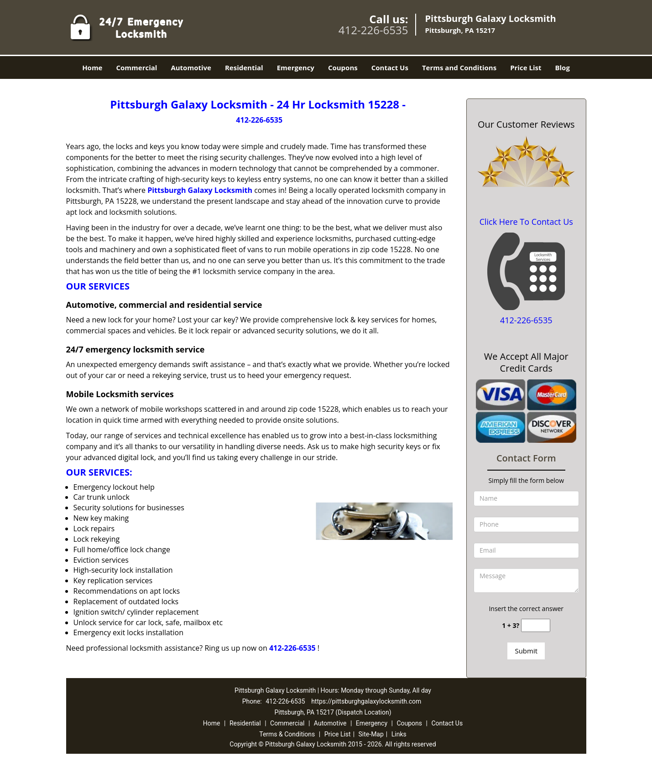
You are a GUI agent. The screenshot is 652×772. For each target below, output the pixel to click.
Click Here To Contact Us (526, 221)
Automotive (191, 67)
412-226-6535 (373, 29)
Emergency (295, 67)
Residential (244, 67)
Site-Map (371, 734)
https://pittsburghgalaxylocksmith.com (366, 701)
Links (399, 734)
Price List (525, 67)
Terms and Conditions (459, 67)
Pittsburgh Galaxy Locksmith (199, 190)
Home (92, 67)
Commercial (136, 67)
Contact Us (389, 67)
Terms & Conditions (287, 734)
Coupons (343, 67)
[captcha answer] (535, 625)
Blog (562, 67)
